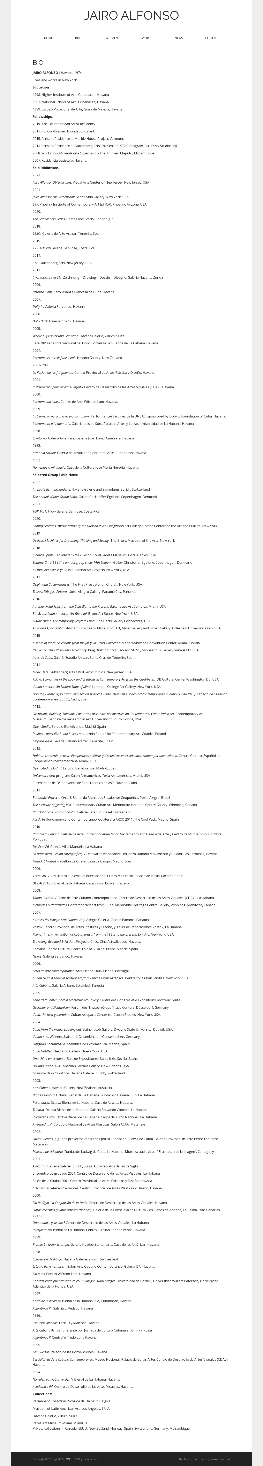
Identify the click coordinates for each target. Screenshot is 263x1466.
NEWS (179, 38)
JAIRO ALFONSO (131, 15)
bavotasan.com (220, 1459)
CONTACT (212, 38)
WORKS (147, 38)
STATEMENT (111, 38)
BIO (77, 38)
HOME (48, 38)
